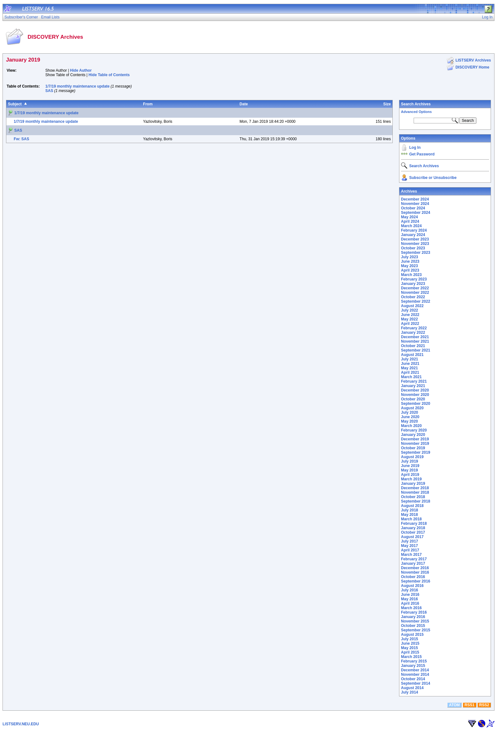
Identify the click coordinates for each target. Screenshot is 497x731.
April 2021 (410, 372)
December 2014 (415, 670)
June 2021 (410, 363)
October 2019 (413, 448)
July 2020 (409, 412)
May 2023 (409, 266)
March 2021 (411, 377)
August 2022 (412, 306)
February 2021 (414, 381)
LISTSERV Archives (473, 60)
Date (244, 104)
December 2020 (415, 390)
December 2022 (415, 288)
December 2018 (415, 488)
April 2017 (410, 550)
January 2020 (413, 434)
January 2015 (413, 665)
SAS (49, 91)
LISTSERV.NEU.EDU (21, 724)
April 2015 (410, 652)
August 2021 (412, 354)
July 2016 (409, 590)
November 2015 (415, 621)
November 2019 (415, 443)
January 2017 (413, 563)
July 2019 (409, 461)
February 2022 (414, 328)
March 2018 (411, 519)
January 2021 (413, 386)
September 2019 (415, 452)
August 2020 (412, 408)
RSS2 (484, 705)
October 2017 (413, 532)
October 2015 (413, 625)
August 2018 (412, 506)
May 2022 (409, 319)
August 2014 (412, 688)
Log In (415, 147)
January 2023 (413, 283)
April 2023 (410, 270)
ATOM (454, 705)
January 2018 (413, 528)
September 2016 (415, 581)
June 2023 (410, 261)
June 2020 (410, 417)
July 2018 (409, 510)
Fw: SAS (21, 139)
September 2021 (415, 350)
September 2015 (415, 630)
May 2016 (409, 599)
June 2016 (410, 594)
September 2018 (415, 501)
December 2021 (415, 337)
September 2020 (415, 403)
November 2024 (415, 203)
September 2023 (415, 252)
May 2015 (409, 648)
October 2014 (413, 679)
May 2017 (409, 545)
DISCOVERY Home (472, 67)
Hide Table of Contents (109, 75)
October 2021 (413, 346)
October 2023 (413, 248)
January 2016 (413, 617)
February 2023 (414, 279)
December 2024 (415, 199)
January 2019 (413, 483)
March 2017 (411, 554)
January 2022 (413, 332)
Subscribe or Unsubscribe (432, 177)
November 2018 (415, 492)
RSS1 (469, 705)
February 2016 (414, 612)
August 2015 (412, 634)
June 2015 (410, 643)
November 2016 (415, 572)
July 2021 (409, 359)
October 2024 (413, 208)
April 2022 (410, 323)
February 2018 (414, 523)
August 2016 (412, 585)
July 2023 (409, 257)
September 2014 (415, 683)
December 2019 (415, 439)
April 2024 (410, 221)
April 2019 (410, 474)
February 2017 (414, 559)
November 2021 (415, 341)
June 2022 (410, 315)
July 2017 (409, 541)
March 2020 (411, 426)
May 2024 (409, 217)
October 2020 (413, 399)
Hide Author (81, 70)
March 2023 (411, 275)
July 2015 (409, 639)
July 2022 (409, 310)
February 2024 (414, 230)
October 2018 (413, 497)
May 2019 (409, 470)
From (147, 104)
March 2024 (411, 226)
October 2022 (413, 297)
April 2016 (410, 603)
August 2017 (412, 537)
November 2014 (415, 674)
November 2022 (415, 292)
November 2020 (415, 394)
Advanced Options (416, 112)
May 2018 (409, 514)
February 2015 (414, 661)
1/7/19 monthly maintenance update (77, 86)
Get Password (422, 154)
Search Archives (416, 104)
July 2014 (409, 692)
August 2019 (412, 457)
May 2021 (409, 368)
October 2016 (413, 577)
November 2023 (415, 243)
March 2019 (411, 479)
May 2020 (409, 421)
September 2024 (415, 212)
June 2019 (410, 466)
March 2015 (411, 657)
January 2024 (413, 235)
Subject (15, 104)
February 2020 (414, 430)
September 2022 (415, 301)
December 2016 (415, 568)
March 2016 (411, 608)
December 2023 (415, 239)
